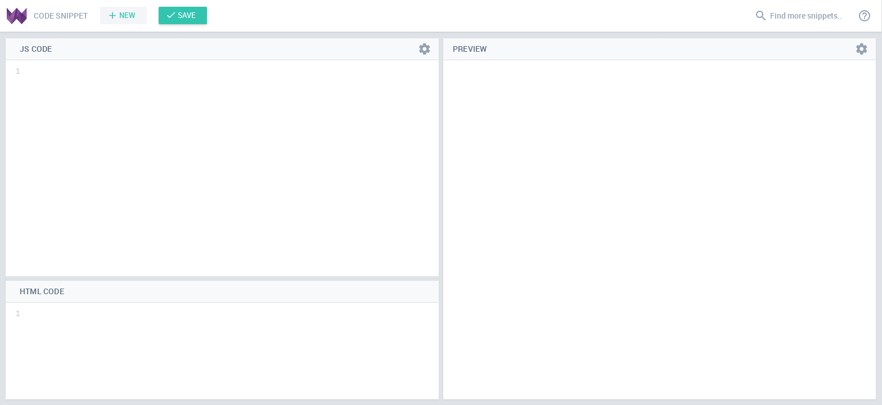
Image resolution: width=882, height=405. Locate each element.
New (127, 15)
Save (187, 15)
